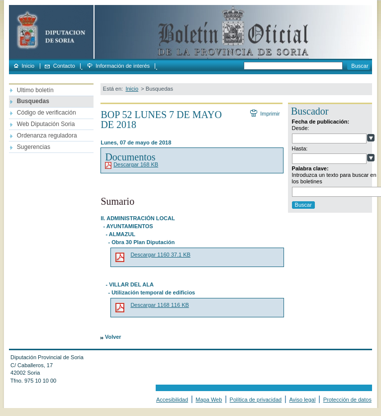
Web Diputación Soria (46, 124)
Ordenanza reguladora (47, 135)
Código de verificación (46, 112)
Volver (113, 337)
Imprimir (269, 114)
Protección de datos (347, 400)
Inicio (28, 66)
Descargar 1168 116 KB (159, 305)
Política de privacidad (256, 400)
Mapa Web (208, 400)
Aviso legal (302, 400)
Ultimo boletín (35, 90)
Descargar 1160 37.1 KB (160, 255)
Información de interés (122, 66)
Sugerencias (33, 146)
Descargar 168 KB (135, 164)
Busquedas (33, 101)
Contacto (64, 66)
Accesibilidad (172, 400)
